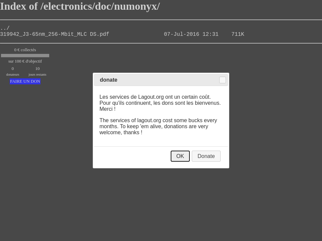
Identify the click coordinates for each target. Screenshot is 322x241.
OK (180, 156)
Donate (206, 156)
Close (222, 80)
